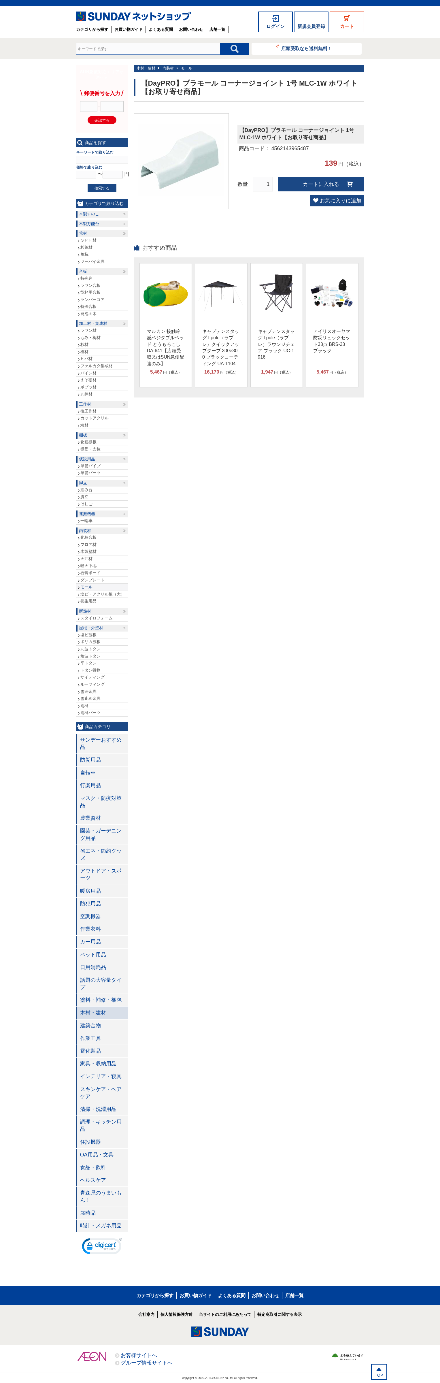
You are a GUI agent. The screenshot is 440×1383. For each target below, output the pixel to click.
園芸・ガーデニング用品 (101, 834)
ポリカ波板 (90, 641)
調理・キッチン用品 (101, 1125)
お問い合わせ (191, 29)
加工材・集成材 (93, 323)
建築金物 (90, 1025)
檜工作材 (88, 411)
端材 (84, 425)
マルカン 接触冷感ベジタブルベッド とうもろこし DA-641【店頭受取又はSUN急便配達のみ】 (165, 347)
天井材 (86, 558)
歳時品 (88, 1213)
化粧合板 (88, 537)
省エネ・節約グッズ (101, 854)
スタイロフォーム (96, 618)
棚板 (83, 435)
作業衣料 (90, 929)
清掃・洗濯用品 (98, 1109)
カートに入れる (321, 184)
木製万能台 (89, 223)
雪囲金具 (88, 691)
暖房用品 (90, 891)
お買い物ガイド (128, 29)
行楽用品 (90, 785)
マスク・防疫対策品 (101, 801)
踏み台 (86, 489)
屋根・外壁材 (91, 627)
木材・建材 (146, 68)
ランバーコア (92, 299)
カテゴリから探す (92, 29)
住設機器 (90, 1142)
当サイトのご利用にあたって (225, 1314)
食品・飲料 (93, 1167)
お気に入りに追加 (340, 201)
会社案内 (146, 1314)
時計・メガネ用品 (101, 1226)
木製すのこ (89, 214)
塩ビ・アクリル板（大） (102, 594)
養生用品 (88, 601)
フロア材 (88, 544)
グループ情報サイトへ (147, 1363)
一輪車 (86, 520)
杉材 (84, 344)
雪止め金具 (90, 698)
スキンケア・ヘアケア (101, 1092)
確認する (102, 120)
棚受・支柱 (90, 449)
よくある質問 (161, 29)
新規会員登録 (311, 26)
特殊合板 (88, 306)
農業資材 (90, 818)
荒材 (83, 233)
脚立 (83, 483)
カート (347, 26)
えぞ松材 (88, 380)
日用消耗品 (93, 967)
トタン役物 (90, 670)
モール (186, 68)
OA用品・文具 (97, 1155)
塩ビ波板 (88, 634)
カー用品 (90, 942)
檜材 (84, 351)
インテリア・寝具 (101, 1076)
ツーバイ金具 (92, 261)
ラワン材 (88, 330)
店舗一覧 (217, 29)
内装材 (168, 68)
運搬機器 (87, 513)
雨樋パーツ (90, 712)
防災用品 (90, 760)
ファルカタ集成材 (96, 365)
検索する (102, 188)
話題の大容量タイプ (101, 983)
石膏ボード (90, 572)
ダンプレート (92, 580)
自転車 (88, 773)
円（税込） (166, 372)
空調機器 (90, 916)
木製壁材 (88, 551)
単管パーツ (90, 472)
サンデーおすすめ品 (101, 743)
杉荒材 (86, 247)
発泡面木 (88, 313)
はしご (86, 504)
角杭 (84, 254)
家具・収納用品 (98, 1064)
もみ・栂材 (90, 337)
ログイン (275, 26)
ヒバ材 (86, 358)
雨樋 (84, 705)
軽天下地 (88, 565)
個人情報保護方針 (176, 1314)
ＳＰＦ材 (88, 240)
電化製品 (90, 1051)
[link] (102, 1247)
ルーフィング (92, 684)
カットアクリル (94, 418)
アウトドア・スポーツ (101, 874)
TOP (379, 1375)
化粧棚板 (88, 442)
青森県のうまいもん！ (101, 1196)
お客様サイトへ (139, 1355)
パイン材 (88, 373)
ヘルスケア (93, 1180)
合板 (83, 271)
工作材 (85, 404)
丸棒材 (86, 394)
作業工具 (90, 1038)
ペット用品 (93, 955)
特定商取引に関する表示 (279, 1314)
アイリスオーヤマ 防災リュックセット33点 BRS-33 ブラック (331, 341)
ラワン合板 (90, 285)
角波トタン (90, 656)
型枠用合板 (90, 292)
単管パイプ (90, 465)
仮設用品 (87, 459)
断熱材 (85, 611)
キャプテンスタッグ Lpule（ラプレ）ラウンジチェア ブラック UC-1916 (276, 344)
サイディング (92, 677)
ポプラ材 (88, 387)
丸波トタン (90, 649)
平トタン (88, 663)
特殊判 (86, 278)
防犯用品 (90, 904)
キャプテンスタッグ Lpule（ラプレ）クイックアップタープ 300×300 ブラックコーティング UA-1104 (220, 347)
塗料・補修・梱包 (101, 1000)
